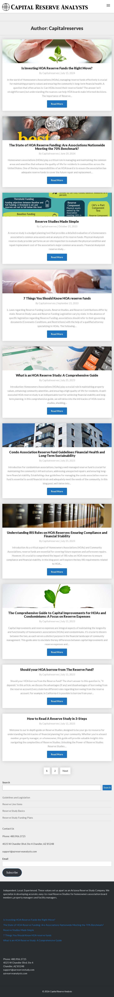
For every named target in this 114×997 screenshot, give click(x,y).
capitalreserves (50, 73)
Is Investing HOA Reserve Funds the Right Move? (57, 68)
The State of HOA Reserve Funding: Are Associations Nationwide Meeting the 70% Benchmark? (57, 146)
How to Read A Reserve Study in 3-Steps (57, 718)
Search (6, 782)
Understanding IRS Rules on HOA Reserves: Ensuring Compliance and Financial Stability (57, 534)
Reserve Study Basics (13, 810)
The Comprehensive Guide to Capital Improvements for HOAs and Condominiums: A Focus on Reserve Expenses (57, 614)
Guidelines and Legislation (16, 797)
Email (5, 858)
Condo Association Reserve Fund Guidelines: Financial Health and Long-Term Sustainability (57, 453)
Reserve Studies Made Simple (57, 221)
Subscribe (12, 872)
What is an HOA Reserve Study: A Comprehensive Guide (57, 375)
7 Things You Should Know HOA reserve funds (57, 298)
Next (65, 770)
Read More (59, 105)
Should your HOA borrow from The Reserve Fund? (57, 669)
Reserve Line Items (12, 804)
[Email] (57, 863)
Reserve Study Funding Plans (17, 817)
